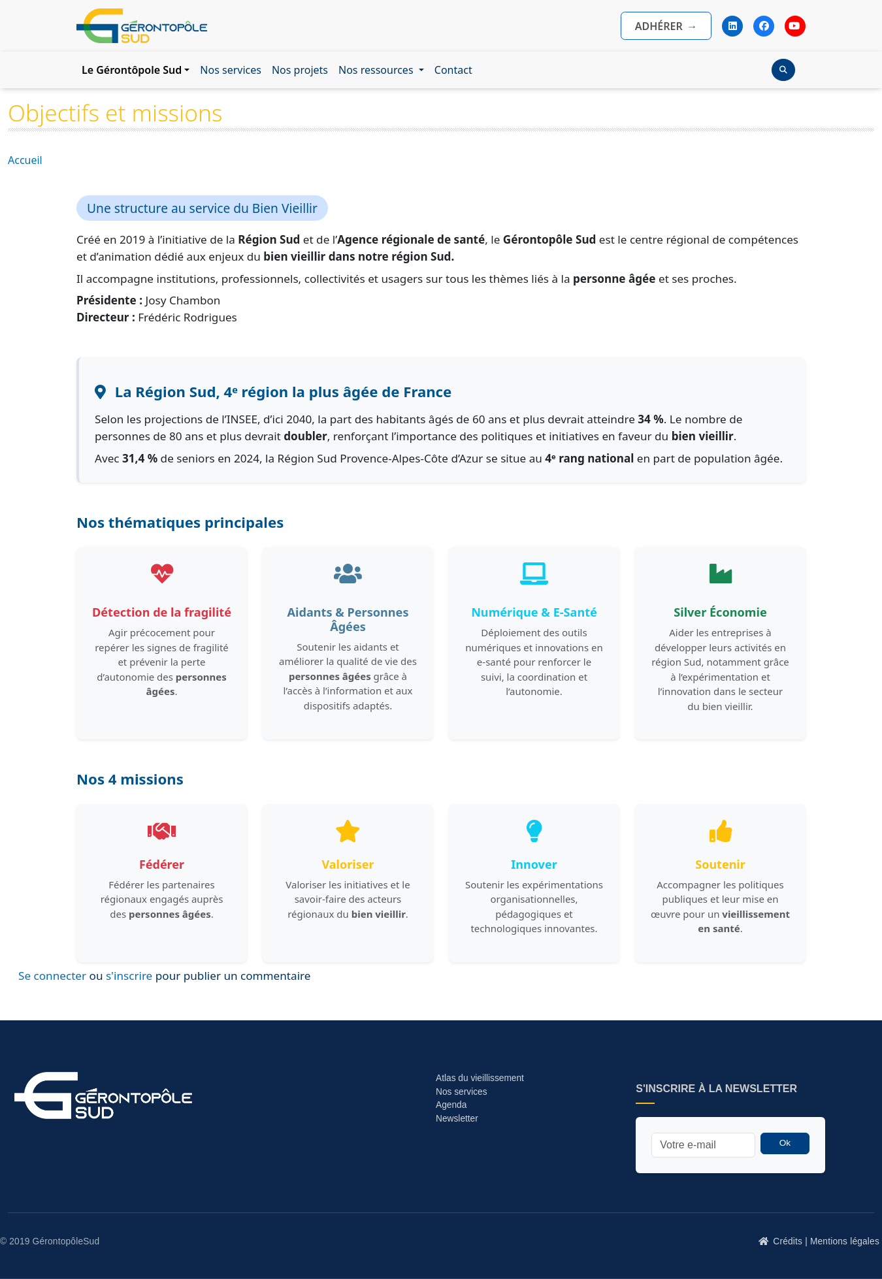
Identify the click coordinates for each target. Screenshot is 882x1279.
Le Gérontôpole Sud (132, 70)
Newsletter (457, 1119)
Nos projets (300, 70)
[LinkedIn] (732, 26)
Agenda (451, 1105)
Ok (785, 1143)
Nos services (230, 70)
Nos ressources (377, 70)
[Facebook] (763, 26)
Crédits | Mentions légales (826, 1241)
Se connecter (52, 975)
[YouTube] (795, 26)
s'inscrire (129, 975)
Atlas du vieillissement (480, 1078)
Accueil (25, 160)
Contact (453, 70)
